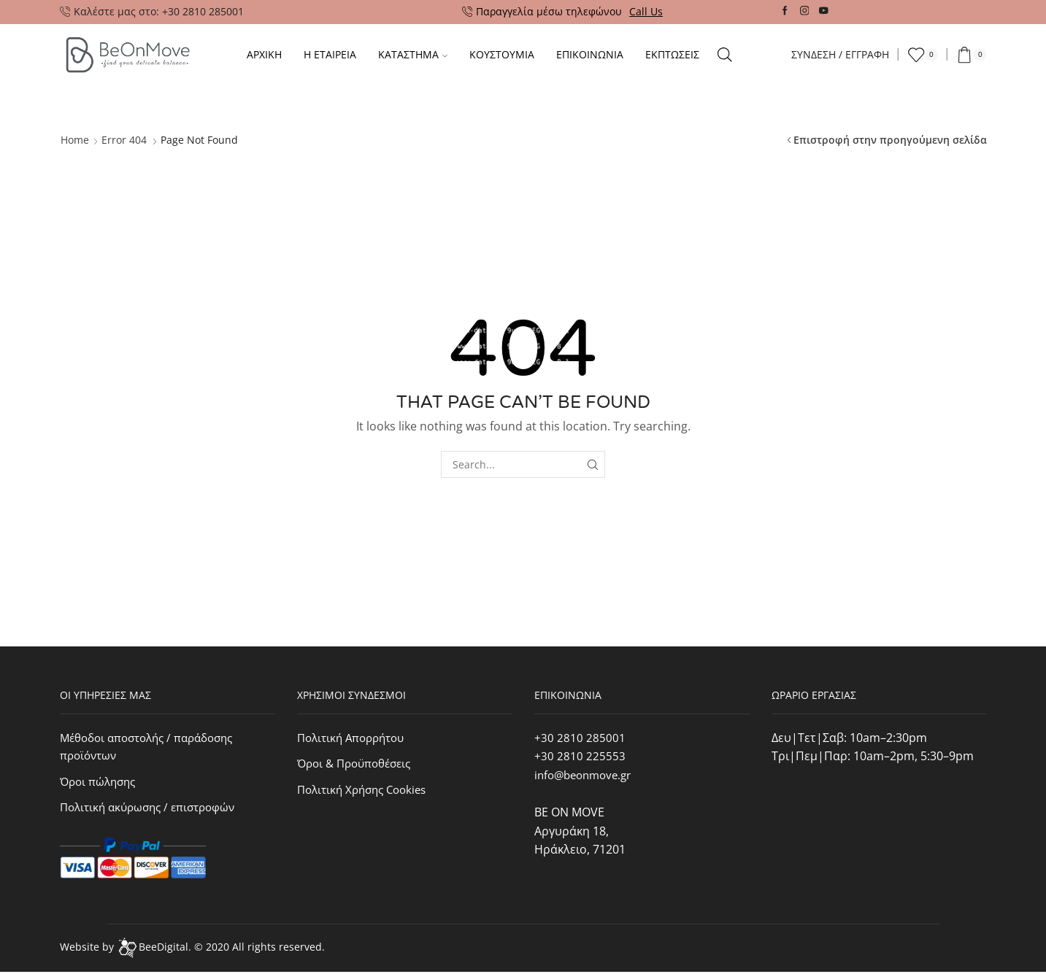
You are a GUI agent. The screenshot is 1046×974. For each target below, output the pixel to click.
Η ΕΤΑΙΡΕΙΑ (330, 54)
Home (75, 140)
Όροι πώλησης (100, 783)
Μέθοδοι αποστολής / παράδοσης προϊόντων (153, 747)
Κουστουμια (501, 54)
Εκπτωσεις (672, 54)
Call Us (646, 11)
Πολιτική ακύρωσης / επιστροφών (153, 810)
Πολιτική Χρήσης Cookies (367, 791)
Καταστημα (412, 54)
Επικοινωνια (589, 54)
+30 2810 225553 (580, 756)
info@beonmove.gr (586, 775)
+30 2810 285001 (580, 738)
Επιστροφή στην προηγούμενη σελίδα (890, 140)
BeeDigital (163, 949)
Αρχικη (264, 54)
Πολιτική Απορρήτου (355, 738)
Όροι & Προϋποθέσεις (358, 764)
